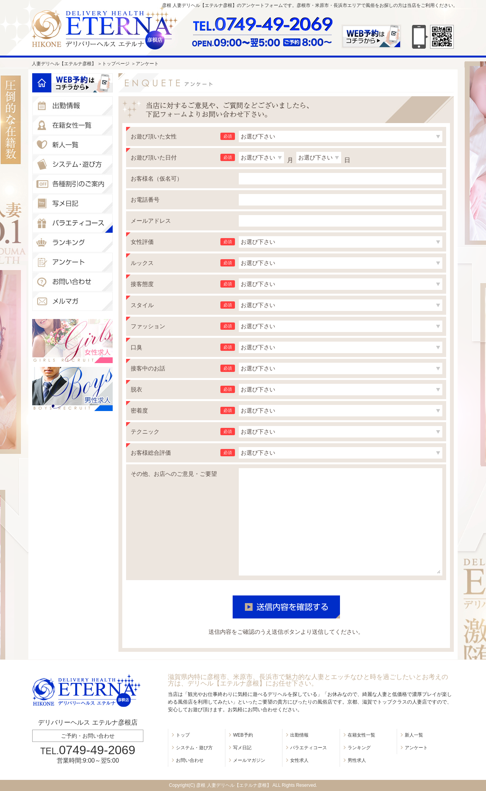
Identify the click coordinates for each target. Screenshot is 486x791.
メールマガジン (249, 760)
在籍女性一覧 (361, 735)
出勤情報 (299, 735)
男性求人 (357, 760)
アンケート (416, 747)
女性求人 (299, 760)
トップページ (116, 63)
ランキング (359, 747)
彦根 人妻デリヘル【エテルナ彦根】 (233, 785)
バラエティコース (308, 747)
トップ (183, 735)
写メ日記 (242, 747)
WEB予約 (243, 735)
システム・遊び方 (194, 747)
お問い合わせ (190, 760)
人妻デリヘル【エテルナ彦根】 (64, 63)
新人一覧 (414, 735)
